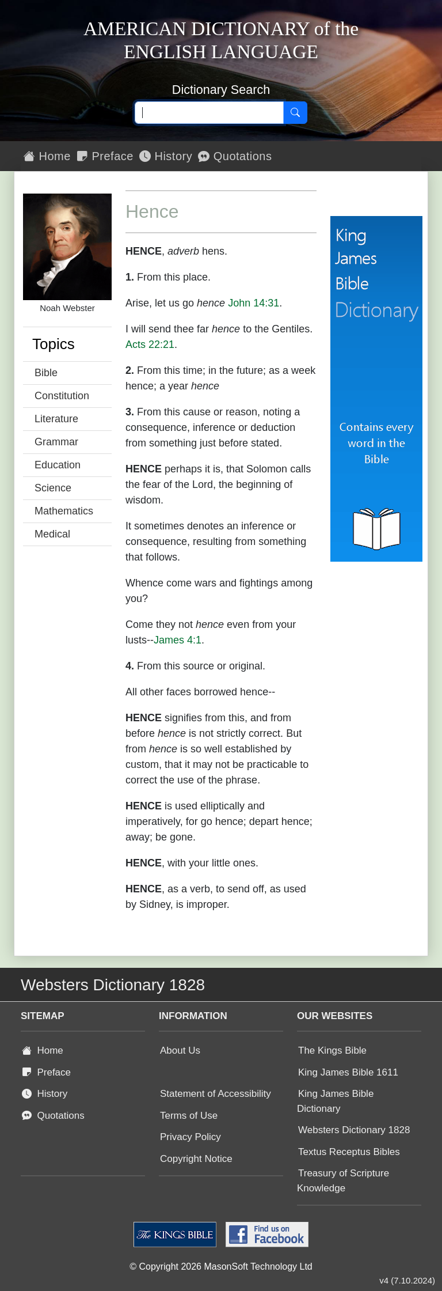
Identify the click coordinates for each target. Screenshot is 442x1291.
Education (58, 465)
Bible (46, 372)
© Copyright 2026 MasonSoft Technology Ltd (220, 1266)
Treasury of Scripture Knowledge (343, 1181)
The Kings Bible (332, 1050)
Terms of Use (189, 1115)
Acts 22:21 (149, 344)
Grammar (56, 442)
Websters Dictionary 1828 (354, 1130)
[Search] (295, 112)
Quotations (235, 156)
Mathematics (64, 511)
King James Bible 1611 (348, 1072)
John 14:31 (253, 303)
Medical (52, 534)
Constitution (62, 396)
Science (53, 488)
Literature (56, 419)
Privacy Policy (190, 1136)
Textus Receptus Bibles (349, 1151)
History (165, 156)
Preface (105, 156)
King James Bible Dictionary (335, 1101)
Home (47, 156)
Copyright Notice (196, 1158)
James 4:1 (177, 640)
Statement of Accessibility (215, 1093)
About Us (180, 1050)
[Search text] (209, 112)
